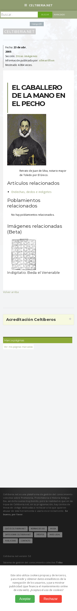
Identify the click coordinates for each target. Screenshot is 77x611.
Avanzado (59, 14)
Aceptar (25, 599)
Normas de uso (38, 529)
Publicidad (10, 541)
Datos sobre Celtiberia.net (18, 534)
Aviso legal (54, 534)
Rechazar (50, 599)
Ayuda (53, 529)
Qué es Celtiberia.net (15, 529)
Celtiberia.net (38, 5)
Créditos (40, 534)
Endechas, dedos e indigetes (31, 192)
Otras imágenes (27, 56)
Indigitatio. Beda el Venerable (33, 273)
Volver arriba (11, 292)
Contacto (25, 541)
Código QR (37, 24)
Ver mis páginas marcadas (18, 346)
